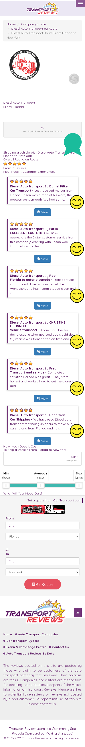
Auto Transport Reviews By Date (30, 653)
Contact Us (60, 647)
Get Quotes (42, 584)
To (7, 554)
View (42, 212)
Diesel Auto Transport (19, 103)
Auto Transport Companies (38, 634)
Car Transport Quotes (22, 640)
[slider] (6, 485)
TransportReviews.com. (38, 738)
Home (11, 24)
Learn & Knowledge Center (26, 647)
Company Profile (33, 24)
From (10, 518)
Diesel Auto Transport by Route (34, 29)
